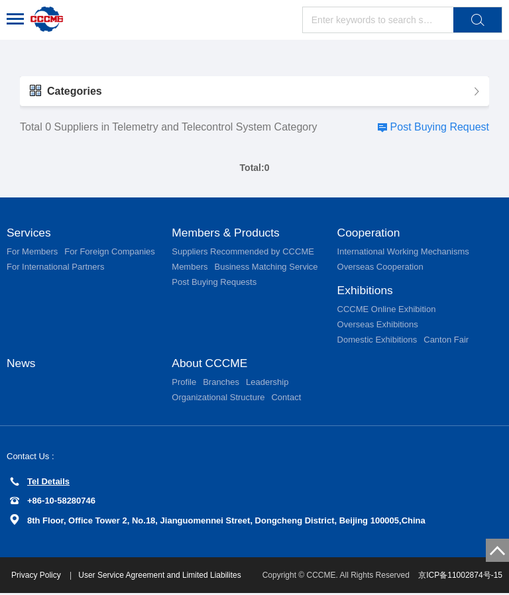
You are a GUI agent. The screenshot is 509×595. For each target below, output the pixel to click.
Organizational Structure (218, 399)
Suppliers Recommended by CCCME (243, 252)
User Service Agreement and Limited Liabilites (161, 577)
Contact (286, 399)
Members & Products (227, 232)
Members (189, 267)
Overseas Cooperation (380, 267)
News (21, 364)
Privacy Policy (39, 577)
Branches (221, 384)
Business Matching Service (265, 267)
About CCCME (211, 364)
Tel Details (40, 483)
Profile (184, 384)
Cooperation (369, 232)
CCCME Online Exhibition (386, 310)
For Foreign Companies (109, 252)
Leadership (267, 384)
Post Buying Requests (214, 283)
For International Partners (55, 267)
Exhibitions (366, 291)
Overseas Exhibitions (377, 326)
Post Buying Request (439, 127)
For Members (32, 252)
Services (29, 232)
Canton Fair (446, 341)
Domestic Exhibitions (377, 341)
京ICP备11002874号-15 (460, 577)
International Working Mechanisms (403, 252)
